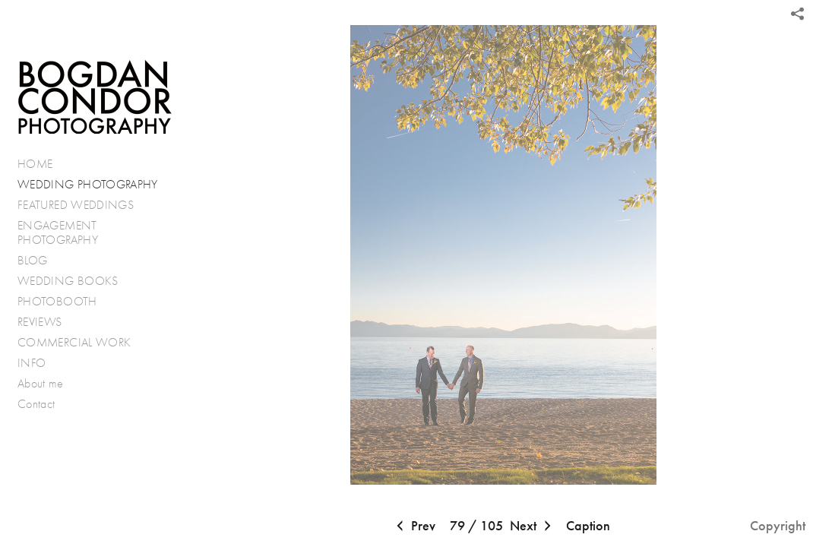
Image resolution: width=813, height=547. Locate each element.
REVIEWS (39, 322)
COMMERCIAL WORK (74, 342)
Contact (36, 404)
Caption (588, 525)
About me (40, 383)
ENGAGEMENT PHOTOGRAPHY (57, 233)
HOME (34, 164)
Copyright (777, 525)
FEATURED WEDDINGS (83, 205)
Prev (414, 526)
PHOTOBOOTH (57, 301)
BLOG (32, 260)
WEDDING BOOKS (68, 281)
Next (532, 526)
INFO (39, 363)
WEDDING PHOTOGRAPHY (87, 184)
